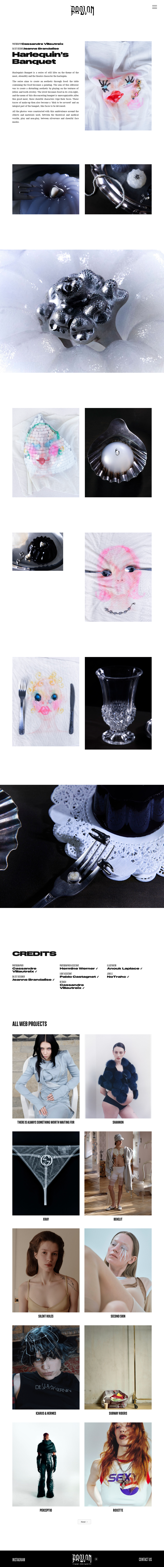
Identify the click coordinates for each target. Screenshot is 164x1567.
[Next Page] (84, 1521)
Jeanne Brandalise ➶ (33, 979)
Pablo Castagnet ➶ (79, 976)
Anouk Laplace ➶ (125, 968)
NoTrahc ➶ (118, 976)
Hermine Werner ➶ (79, 968)
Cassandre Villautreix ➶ (24, 970)
